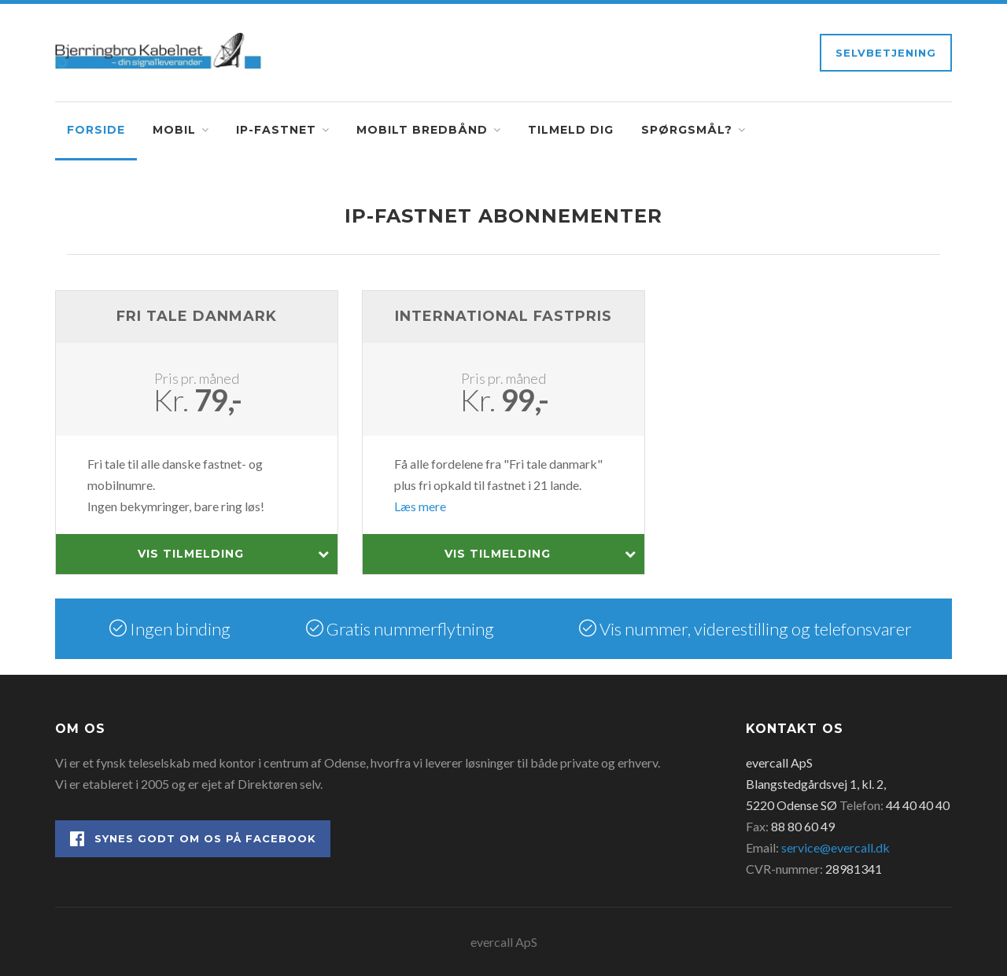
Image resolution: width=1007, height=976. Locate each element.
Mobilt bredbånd (422, 130)
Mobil (174, 130)
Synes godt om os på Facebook (193, 839)
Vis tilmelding (234, 554)
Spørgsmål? (686, 130)
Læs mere (420, 506)
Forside (96, 130)
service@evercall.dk (835, 847)
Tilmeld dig (571, 130)
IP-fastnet (276, 130)
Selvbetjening (885, 52)
